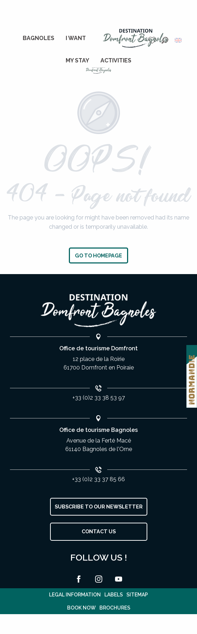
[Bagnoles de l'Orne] (98, 69)
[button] (165, 40)
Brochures (114, 608)
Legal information (75, 594)
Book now (81, 608)
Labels (113, 594)
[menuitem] (38, 38)
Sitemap (137, 594)
